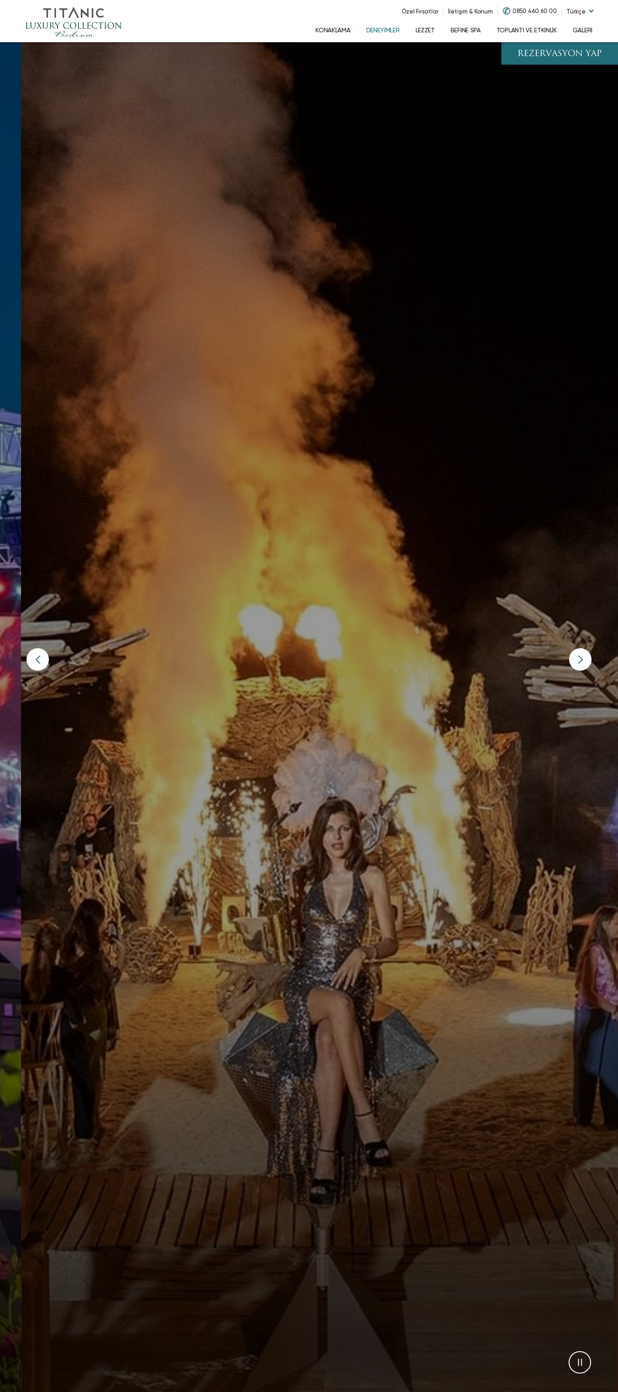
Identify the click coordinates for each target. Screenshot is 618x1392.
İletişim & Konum (470, 11)
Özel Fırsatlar (420, 11)
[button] (37, 659)
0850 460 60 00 (535, 11)
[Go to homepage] (74, 21)
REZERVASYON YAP (559, 54)
